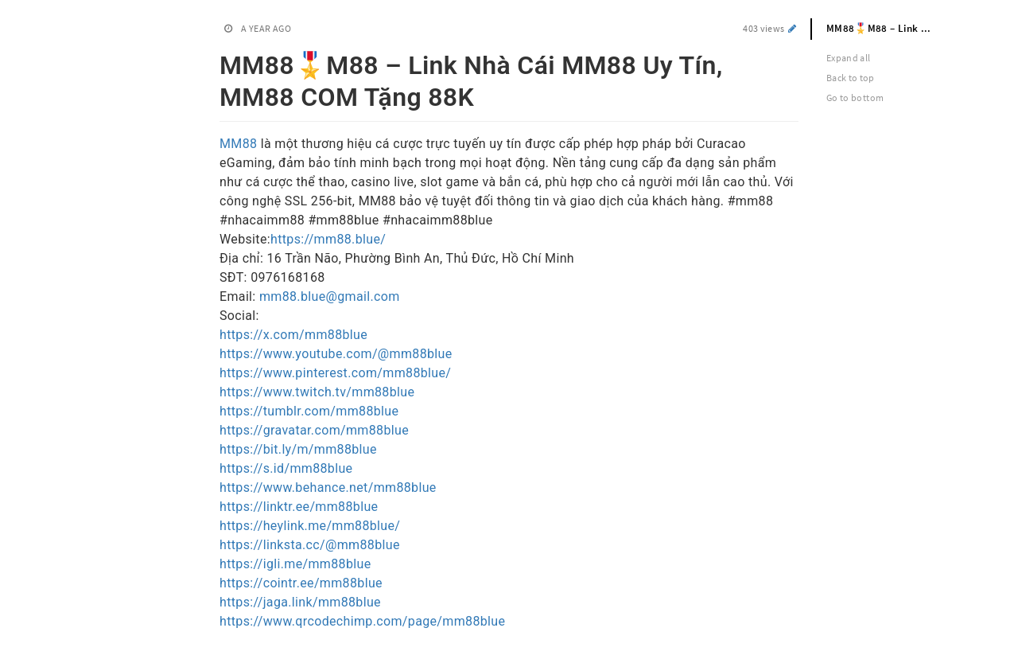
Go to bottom (855, 97)
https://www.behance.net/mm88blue (328, 487)
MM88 (240, 143)
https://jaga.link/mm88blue (300, 602)
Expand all (848, 58)
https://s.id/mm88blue (286, 468)
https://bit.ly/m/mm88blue (298, 449)
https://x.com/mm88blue (293, 334)
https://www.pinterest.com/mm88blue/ (335, 372)
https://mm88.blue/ (328, 239)
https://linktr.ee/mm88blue (299, 506)
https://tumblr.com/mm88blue (309, 411)
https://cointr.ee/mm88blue (301, 583)
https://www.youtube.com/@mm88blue (336, 353)
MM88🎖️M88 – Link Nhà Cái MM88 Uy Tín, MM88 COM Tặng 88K (886, 28)
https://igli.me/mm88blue (295, 563)
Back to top (850, 78)
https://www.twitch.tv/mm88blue (317, 392)
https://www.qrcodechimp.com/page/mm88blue (362, 621)
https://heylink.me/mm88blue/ (310, 525)
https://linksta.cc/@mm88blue (310, 544)
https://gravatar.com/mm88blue (314, 430)
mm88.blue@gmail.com (329, 296)
